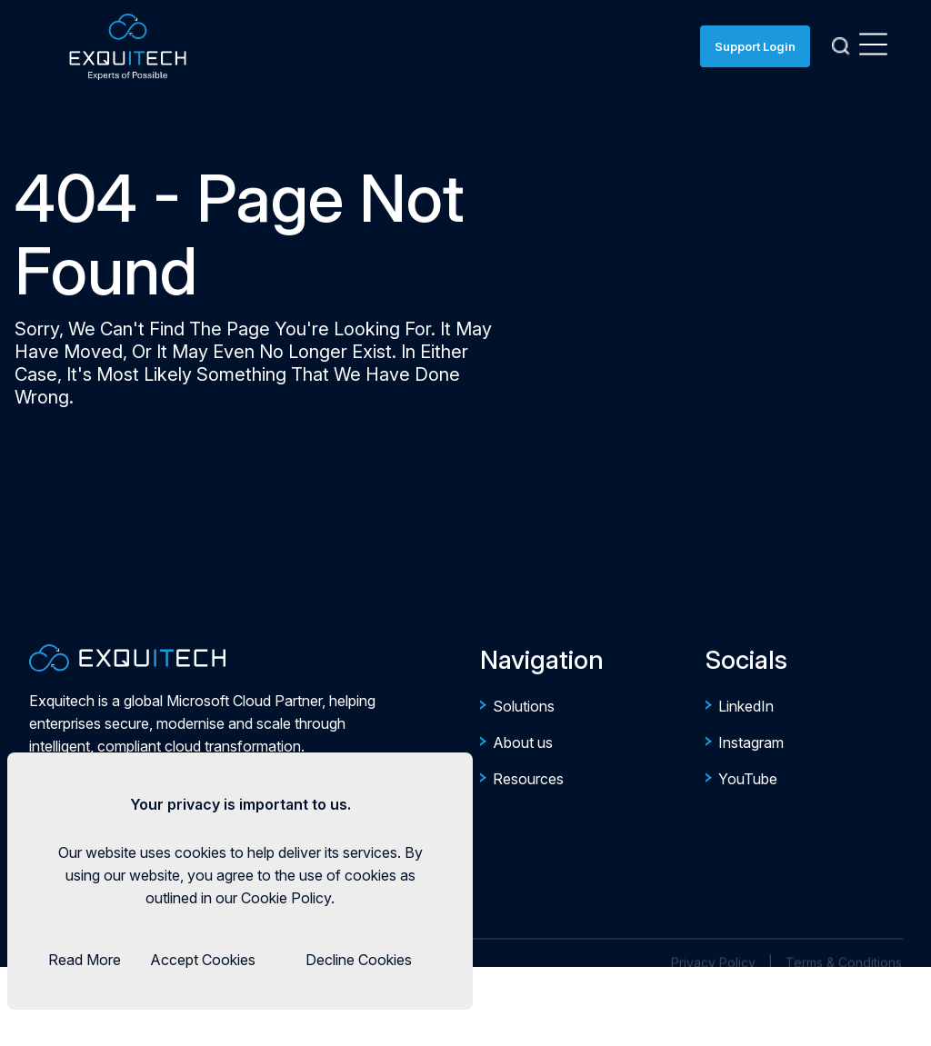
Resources (528, 779)
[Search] (841, 46)
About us (523, 742)
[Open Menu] (873, 46)
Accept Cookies (202, 960)
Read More (84, 960)
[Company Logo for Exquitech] (127, 658)
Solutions (524, 706)
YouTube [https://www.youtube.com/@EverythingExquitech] (747, 779)
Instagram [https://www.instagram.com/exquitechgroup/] (751, 742)
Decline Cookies (358, 960)
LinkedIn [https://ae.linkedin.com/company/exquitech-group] (746, 706)
